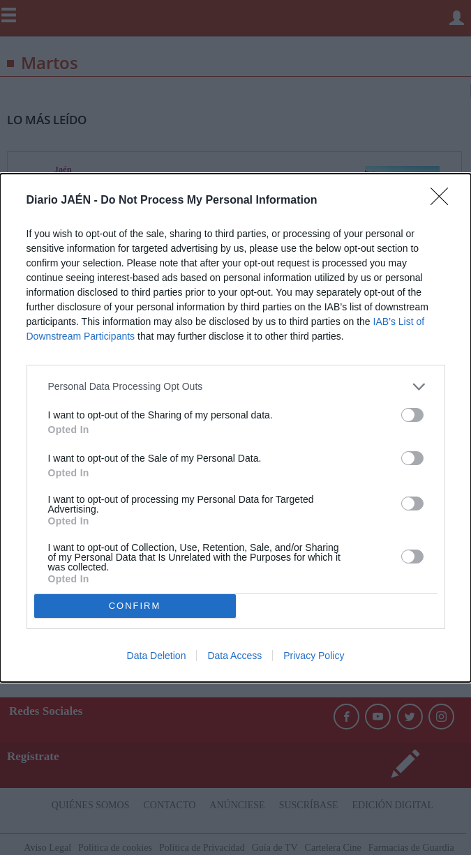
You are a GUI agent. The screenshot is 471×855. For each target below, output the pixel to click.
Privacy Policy (313, 655)
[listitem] (236, 386)
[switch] (412, 415)
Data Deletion (156, 655)
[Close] (444, 201)
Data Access (234, 655)
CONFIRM (135, 605)
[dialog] (235, 428)
